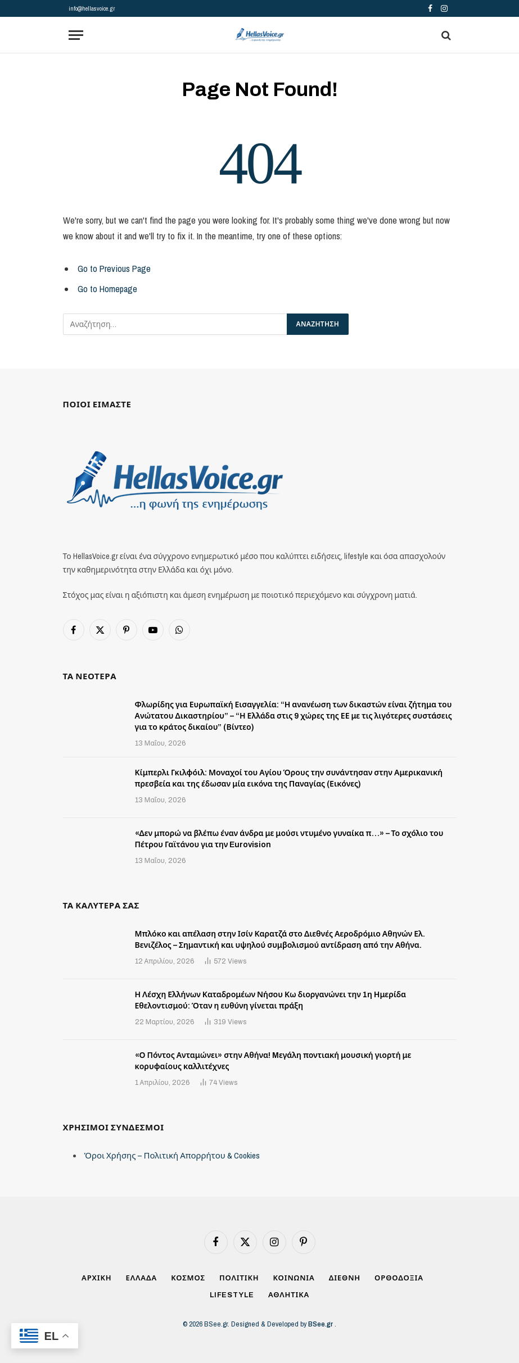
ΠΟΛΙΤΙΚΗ (239, 1278)
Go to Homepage (107, 289)
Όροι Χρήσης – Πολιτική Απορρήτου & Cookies (172, 1155)
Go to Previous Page (114, 268)
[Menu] (76, 35)
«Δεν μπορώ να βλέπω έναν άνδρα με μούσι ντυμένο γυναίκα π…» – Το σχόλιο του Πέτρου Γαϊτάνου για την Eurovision (289, 839)
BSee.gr (321, 1324)
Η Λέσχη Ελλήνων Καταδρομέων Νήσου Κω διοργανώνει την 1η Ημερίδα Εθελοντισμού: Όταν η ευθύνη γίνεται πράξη (271, 1000)
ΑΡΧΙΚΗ (97, 1278)
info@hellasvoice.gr (92, 8)
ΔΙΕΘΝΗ (344, 1278)
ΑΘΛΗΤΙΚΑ (288, 1295)
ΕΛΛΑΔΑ (141, 1278)
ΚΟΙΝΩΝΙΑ (294, 1278)
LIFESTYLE (232, 1295)
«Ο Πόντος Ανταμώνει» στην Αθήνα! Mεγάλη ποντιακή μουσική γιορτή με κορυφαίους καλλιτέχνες (273, 1061)
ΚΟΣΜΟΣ (188, 1278)
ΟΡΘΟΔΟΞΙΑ (398, 1278)
